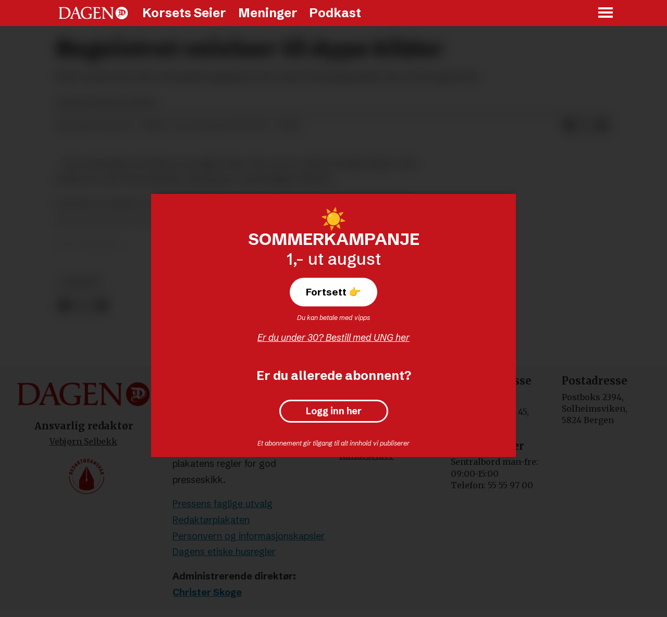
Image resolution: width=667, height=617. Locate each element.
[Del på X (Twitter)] (586, 126)
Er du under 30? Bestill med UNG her (333, 337)
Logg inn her (334, 411)
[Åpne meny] (606, 13)
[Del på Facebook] (569, 126)
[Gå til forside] (93, 13)
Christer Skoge (207, 592)
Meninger (268, 12)
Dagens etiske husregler (224, 552)
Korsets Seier (184, 12)
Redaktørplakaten (211, 520)
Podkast (335, 12)
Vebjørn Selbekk (83, 441)
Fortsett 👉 (333, 292)
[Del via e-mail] (602, 126)
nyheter (80, 282)
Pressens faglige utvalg (222, 504)
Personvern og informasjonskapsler (248, 536)
